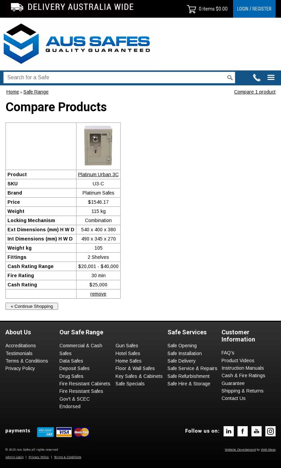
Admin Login (14, 457)
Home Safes (129, 361)
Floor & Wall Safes (135, 368)
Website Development (240, 449)
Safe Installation (185, 353)
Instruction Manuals (243, 368)
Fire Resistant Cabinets (84, 383)
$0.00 (221, 9)
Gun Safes (127, 345)
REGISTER (261, 9)
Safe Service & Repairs (192, 368)
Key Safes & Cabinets (139, 376)
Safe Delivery (182, 361)
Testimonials (19, 353)
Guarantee (233, 383)
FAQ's (228, 352)
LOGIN (242, 9)
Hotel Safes (128, 353)
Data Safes (71, 361)
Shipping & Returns (243, 391)
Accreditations (20, 345)
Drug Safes (71, 376)
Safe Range (36, 92)
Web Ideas (268, 449)
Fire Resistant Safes (81, 391)
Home (12, 92)
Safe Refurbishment (189, 376)
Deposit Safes (74, 368)
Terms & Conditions (26, 361)
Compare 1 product (255, 92)
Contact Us (234, 398)
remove (98, 294)
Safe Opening (182, 345)
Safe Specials (130, 383)
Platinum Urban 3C (98, 174)
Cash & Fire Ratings (243, 375)
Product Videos (238, 360)
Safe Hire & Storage (189, 383)
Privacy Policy (20, 368)
